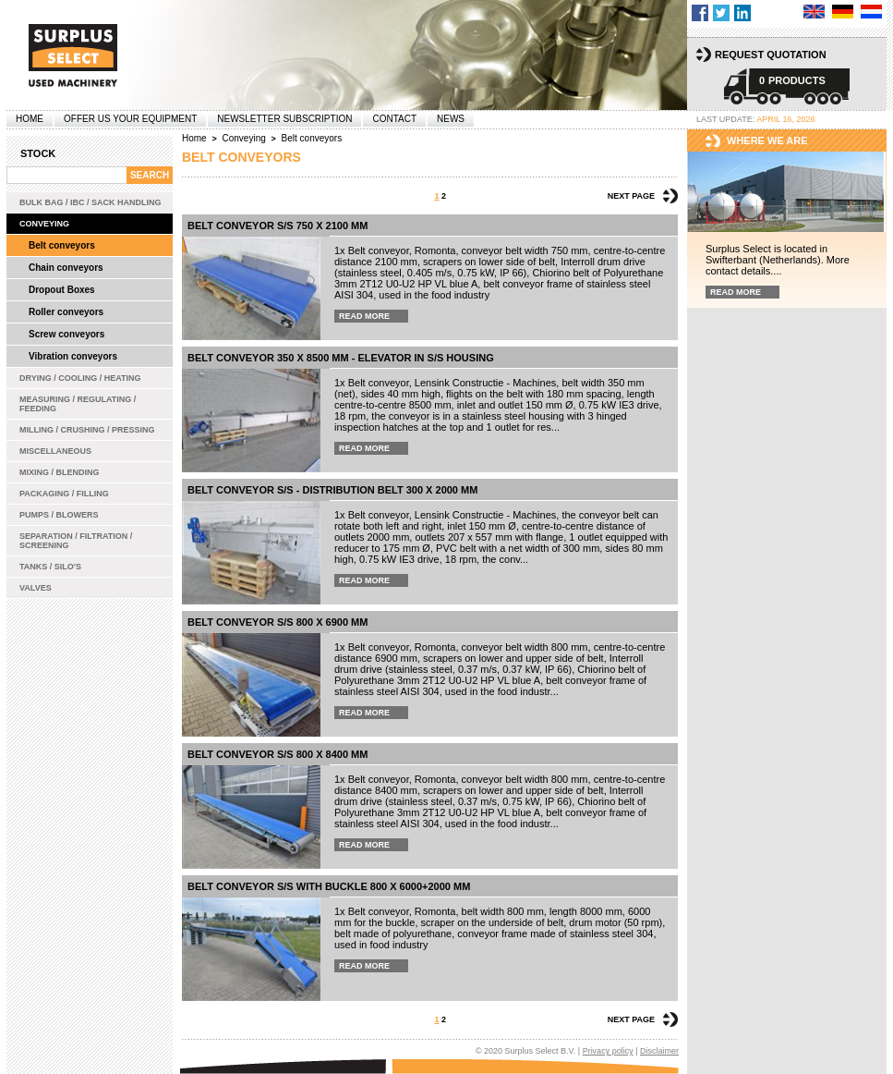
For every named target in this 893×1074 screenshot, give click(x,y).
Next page (631, 196)
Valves (35, 587)
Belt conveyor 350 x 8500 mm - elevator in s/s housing (340, 357)
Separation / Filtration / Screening (75, 540)
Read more (364, 316)
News (451, 119)
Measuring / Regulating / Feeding (77, 404)
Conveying (44, 223)
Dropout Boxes (62, 290)
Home (29, 119)
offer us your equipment (130, 119)
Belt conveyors (62, 245)
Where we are (767, 140)
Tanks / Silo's (50, 566)
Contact (394, 119)
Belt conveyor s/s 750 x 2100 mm (277, 225)
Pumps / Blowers (59, 514)
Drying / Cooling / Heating (80, 378)
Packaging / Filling (64, 493)
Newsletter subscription (284, 119)
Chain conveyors (66, 267)
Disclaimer (659, 1051)
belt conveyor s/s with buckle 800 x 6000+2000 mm (328, 886)
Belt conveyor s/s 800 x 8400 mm (277, 754)
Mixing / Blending (59, 472)
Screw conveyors (66, 334)
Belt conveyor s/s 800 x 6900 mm (277, 622)
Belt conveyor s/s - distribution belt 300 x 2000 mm (332, 489)
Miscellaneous (55, 451)
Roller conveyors (66, 312)
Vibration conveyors (73, 356)
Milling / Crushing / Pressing (87, 429)
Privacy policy (608, 1051)
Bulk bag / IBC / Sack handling (90, 202)
